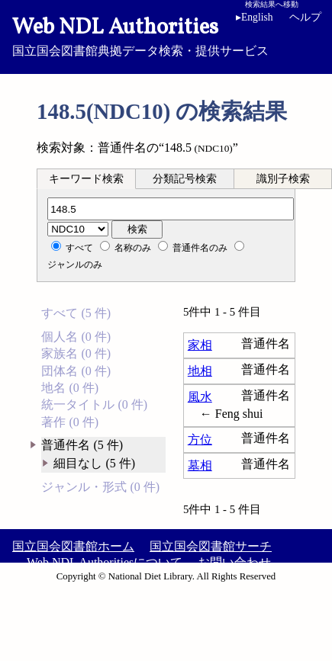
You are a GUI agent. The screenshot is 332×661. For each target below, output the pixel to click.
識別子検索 (283, 179)
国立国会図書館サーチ (211, 546)
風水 (200, 396)
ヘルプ (305, 17)
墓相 (200, 465)
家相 (200, 345)
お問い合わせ (234, 562)
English (254, 17)
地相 (200, 370)
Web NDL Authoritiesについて (104, 562)
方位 (200, 439)
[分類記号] (170, 208)
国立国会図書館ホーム (73, 546)
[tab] (86, 178)
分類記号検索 (185, 179)
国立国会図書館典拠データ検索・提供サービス (166, 35)
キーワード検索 (86, 179)
